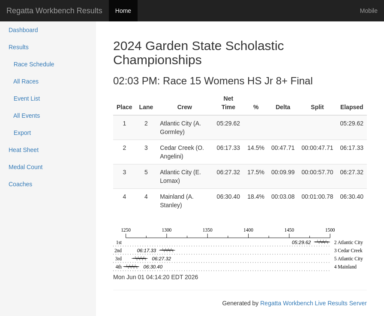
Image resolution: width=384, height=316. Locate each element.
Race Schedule (31, 64)
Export (20, 132)
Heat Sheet (24, 149)
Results (19, 47)
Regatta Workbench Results (54, 10)
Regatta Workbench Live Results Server (313, 303)
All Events (24, 115)
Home (123, 10)
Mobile (369, 10)
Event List (24, 98)
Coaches (20, 184)
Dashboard (23, 30)
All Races (24, 81)
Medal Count (25, 167)
